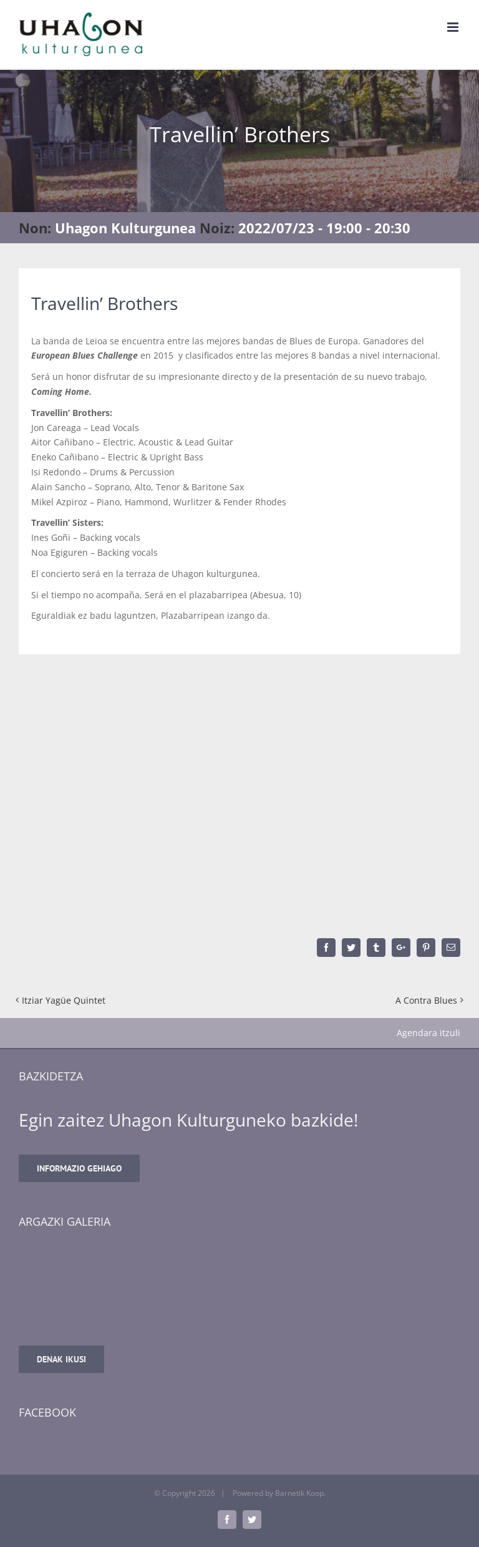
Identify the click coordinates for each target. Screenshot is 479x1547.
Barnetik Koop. (300, 1493)
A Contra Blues (426, 1000)
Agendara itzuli (428, 1033)
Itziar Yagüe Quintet (63, 1000)
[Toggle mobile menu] (453, 27)
